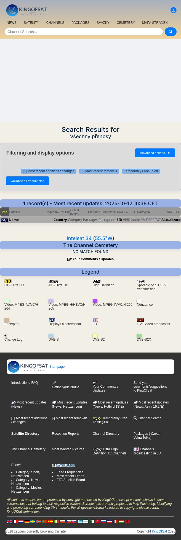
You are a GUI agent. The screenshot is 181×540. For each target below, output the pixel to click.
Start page (36, 367)
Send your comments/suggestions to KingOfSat (150, 386)
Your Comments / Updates (93, 259)
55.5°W (104, 238)
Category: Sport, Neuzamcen (25, 474)
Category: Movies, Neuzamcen (27, 489)
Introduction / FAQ (24, 383)
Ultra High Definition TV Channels (110, 451)
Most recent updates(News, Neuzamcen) (69, 404)
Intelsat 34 (79, 238)
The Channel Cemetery (28, 449)
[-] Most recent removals (99, 171)
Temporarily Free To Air (141, 171)
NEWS (12, 23)
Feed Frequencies (70, 472)
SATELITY (31, 23)
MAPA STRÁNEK (154, 23)
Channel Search (147, 418)
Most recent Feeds (70, 476)
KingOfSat (159, 531)
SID (119, 219)
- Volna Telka (148, 435)
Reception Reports (65, 434)
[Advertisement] (90, 80)
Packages (141, 434)
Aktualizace (171, 219)
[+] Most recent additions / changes (48, 171)
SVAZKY (103, 23)
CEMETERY (126, 23)
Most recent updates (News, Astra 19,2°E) (151, 404)
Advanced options (155, 153)
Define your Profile (65, 385)
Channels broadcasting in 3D (147, 451)
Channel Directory (106, 434)
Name (14, 219)
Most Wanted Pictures (68, 449)
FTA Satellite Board (71, 480)
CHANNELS (55, 23)
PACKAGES (80, 23)
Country (60, 219)
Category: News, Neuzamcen (26, 482)
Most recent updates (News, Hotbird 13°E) (110, 404)
